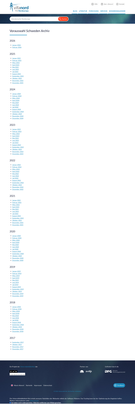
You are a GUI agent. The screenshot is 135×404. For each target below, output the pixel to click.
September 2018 (18, 325)
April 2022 (15, 171)
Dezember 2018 (18, 331)
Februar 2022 (17, 167)
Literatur (83, 11)
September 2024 (18, 112)
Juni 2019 (15, 282)
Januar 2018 (16, 307)
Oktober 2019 (17, 291)
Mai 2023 (15, 138)
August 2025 (16, 74)
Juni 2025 (15, 69)
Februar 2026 (17, 47)
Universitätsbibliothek (27, 367)
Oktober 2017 (17, 345)
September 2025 (18, 76)
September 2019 (18, 289)
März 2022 (16, 169)
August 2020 (16, 251)
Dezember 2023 (18, 154)
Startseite (29, 386)
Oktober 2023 (17, 149)
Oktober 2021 (17, 220)
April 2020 (15, 242)
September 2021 (18, 218)
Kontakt (121, 4)
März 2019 (16, 276)
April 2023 (15, 136)
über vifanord (108, 4)
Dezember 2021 (18, 225)
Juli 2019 (15, 285)
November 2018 (18, 329)
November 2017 (18, 347)
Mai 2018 (15, 316)
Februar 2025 (17, 60)
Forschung (93, 11)
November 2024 (18, 116)
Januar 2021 (16, 200)
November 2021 (18, 223)
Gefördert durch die (109, 367)
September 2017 (18, 342)
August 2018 (16, 322)
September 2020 (18, 254)
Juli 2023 (15, 143)
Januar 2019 (16, 271)
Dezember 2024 (18, 118)
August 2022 (16, 180)
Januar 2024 (16, 94)
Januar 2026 (16, 45)
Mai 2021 (15, 209)
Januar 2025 (16, 58)
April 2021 (15, 207)
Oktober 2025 (17, 78)
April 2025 (15, 65)
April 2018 (15, 313)
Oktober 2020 (17, 256)
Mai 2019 (15, 280)
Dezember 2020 (18, 260)
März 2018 (16, 311)
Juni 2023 (15, 140)
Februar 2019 (17, 274)
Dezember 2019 (18, 296)
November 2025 (18, 81)
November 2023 (18, 152)
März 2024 (16, 98)
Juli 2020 (15, 249)
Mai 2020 (15, 245)
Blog (75, 11)
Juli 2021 (15, 214)
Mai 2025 (15, 67)
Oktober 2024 (17, 114)
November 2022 (18, 187)
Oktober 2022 (17, 185)
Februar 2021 (17, 203)
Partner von (83, 367)
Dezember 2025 (18, 83)
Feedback (120, 386)
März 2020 (16, 240)
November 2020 (18, 258)
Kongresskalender (117, 11)
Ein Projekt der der (24, 367)
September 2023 (18, 147)
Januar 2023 (16, 129)
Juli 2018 (15, 320)
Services (103, 11)
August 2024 (16, 109)
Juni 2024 (15, 105)
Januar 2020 (16, 236)
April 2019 (15, 278)
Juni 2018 (15, 318)
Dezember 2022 (18, 189)
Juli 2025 (15, 72)
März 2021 (16, 205)
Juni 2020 (15, 247)
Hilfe (95, 4)
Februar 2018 (17, 309)
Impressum (38, 386)
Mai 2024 (15, 103)
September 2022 (18, 183)
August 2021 (16, 216)
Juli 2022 (15, 178)
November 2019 (18, 294)
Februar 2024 (17, 96)
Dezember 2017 (18, 349)
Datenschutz (48, 386)
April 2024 (15, 100)
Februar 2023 (17, 131)
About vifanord (19, 386)
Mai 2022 (15, 174)
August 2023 (16, 145)
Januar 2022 (16, 165)
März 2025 (16, 63)
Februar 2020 (17, 238)
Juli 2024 (15, 107)
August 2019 (16, 287)
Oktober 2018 (17, 327)
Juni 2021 (15, 211)
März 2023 (16, 134)
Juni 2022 (15, 176)
